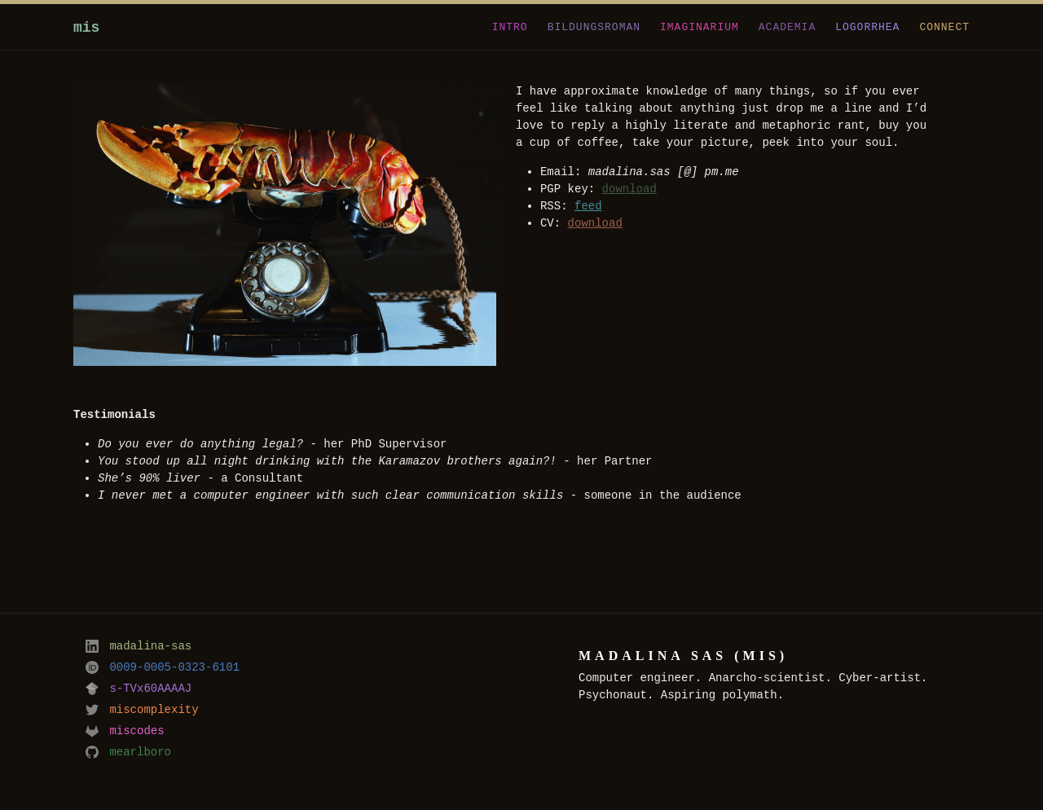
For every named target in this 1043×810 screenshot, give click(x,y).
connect (944, 26)
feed (588, 206)
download (629, 189)
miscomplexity (142, 710)
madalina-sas (138, 646)
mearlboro (128, 752)
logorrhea (867, 26)
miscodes (125, 731)
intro (510, 26)
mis (86, 28)
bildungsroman (594, 26)
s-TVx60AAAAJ (138, 689)
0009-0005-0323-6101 (163, 668)
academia (787, 26)
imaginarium (699, 26)
